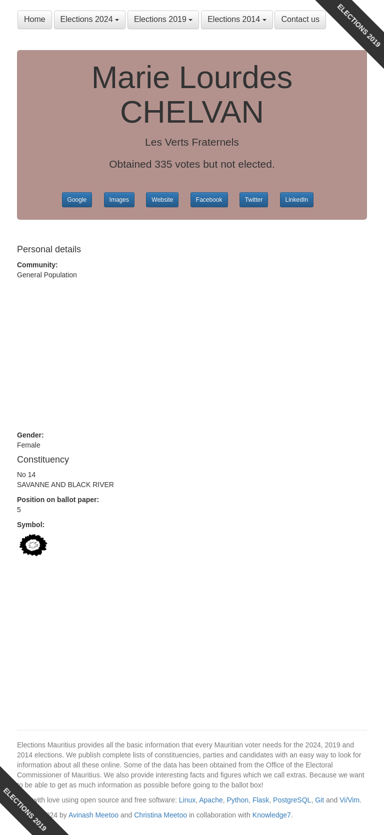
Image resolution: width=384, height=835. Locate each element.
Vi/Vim (350, 800)
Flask (260, 800)
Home (35, 19)
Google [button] (77, 199)
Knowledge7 (271, 815)
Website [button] (162, 199)
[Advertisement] (192, 355)
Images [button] (119, 199)
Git (319, 800)
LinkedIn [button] (297, 199)
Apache (210, 800)
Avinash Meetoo (93, 815)
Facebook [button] (209, 199)
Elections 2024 (89, 19)
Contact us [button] (300, 19)
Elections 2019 (163, 19)
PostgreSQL (292, 800)
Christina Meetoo (160, 815)
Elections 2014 (237, 19)
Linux (187, 800)
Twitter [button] (253, 199)
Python (238, 800)
